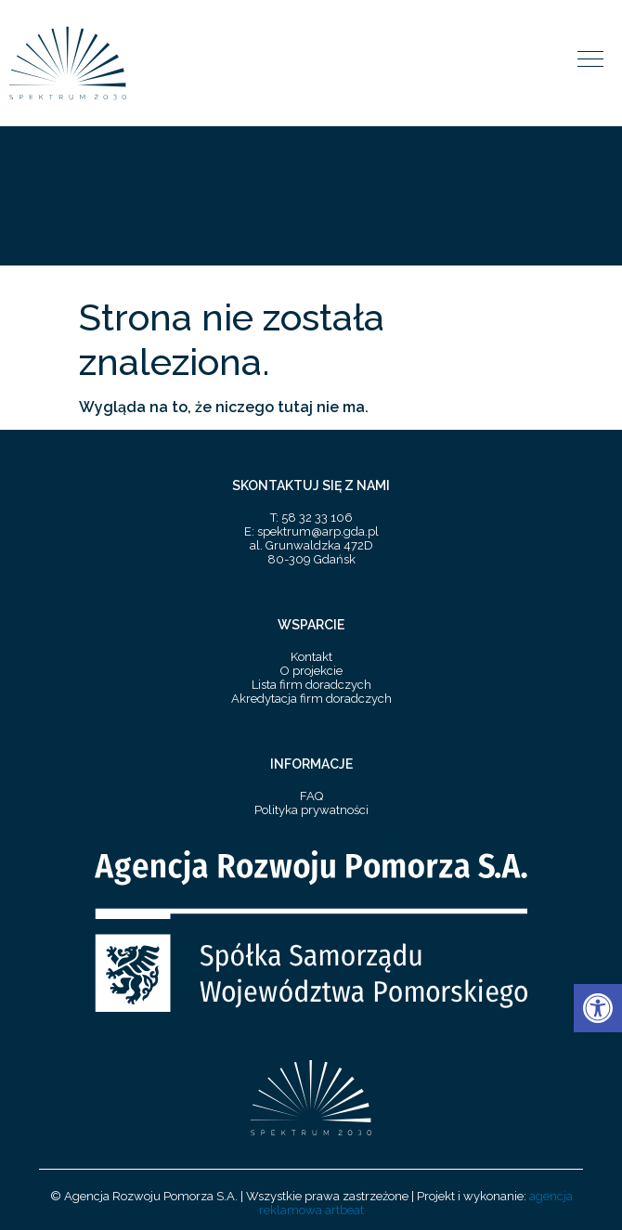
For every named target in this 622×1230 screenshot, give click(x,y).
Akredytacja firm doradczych (311, 699)
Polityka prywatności (311, 810)
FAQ (311, 796)
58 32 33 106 (317, 517)
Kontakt (311, 657)
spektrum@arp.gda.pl (318, 531)
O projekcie (311, 671)
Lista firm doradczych (311, 685)
